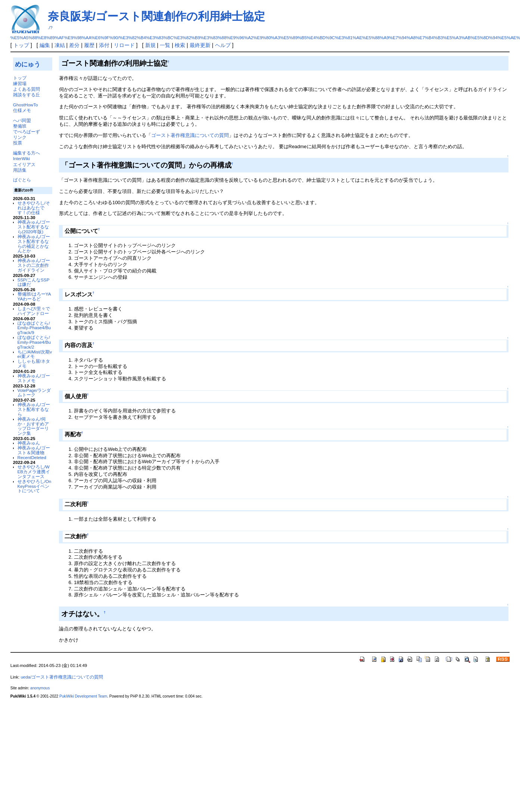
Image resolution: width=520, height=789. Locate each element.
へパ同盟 (22, 120)
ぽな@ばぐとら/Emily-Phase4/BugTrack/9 (34, 328)
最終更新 (200, 45)
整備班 (20, 126)
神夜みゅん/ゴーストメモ (34, 378)
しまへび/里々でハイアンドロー (34, 311)
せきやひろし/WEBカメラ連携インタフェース (34, 471)
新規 (150, 45)
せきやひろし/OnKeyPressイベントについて (35, 486)
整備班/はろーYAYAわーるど (34, 296)
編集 (45, 45)
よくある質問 (26, 89)
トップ (21, 45)
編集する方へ (26, 152)
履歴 (89, 45)
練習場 (20, 83)
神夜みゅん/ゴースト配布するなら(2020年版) (34, 226)
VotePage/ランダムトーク (34, 392)
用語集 (20, 170)
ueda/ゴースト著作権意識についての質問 (62, 677)
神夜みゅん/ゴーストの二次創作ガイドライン (34, 265)
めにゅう (27, 64)
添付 (104, 45)
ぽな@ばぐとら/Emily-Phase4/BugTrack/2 (34, 342)
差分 (74, 45)
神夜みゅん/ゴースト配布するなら (34, 409)
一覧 (165, 45)
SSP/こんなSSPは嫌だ (34, 282)
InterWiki (21, 158)
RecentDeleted (32, 457)
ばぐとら (22, 179)
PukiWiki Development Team (83, 696)
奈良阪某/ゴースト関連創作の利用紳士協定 (156, 16)
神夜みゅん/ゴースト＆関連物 (34, 450)
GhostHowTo (25, 104)
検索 (180, 45)
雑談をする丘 (26, 94)
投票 (17, 142)
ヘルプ (223, 45)
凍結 (60, 45)
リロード (124, 45)
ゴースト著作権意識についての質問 (190, 135)
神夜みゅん (29, 442)
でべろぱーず (26, 131)
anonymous (40, 688)
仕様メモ (22, 110)
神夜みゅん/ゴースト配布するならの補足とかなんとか (34, 243)
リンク (20, 137)
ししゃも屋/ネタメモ (34, 363)
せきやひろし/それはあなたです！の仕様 (34, 207)
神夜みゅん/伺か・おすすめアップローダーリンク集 (33, 426)
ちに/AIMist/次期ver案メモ (35, 354)
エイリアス (24, 164)
